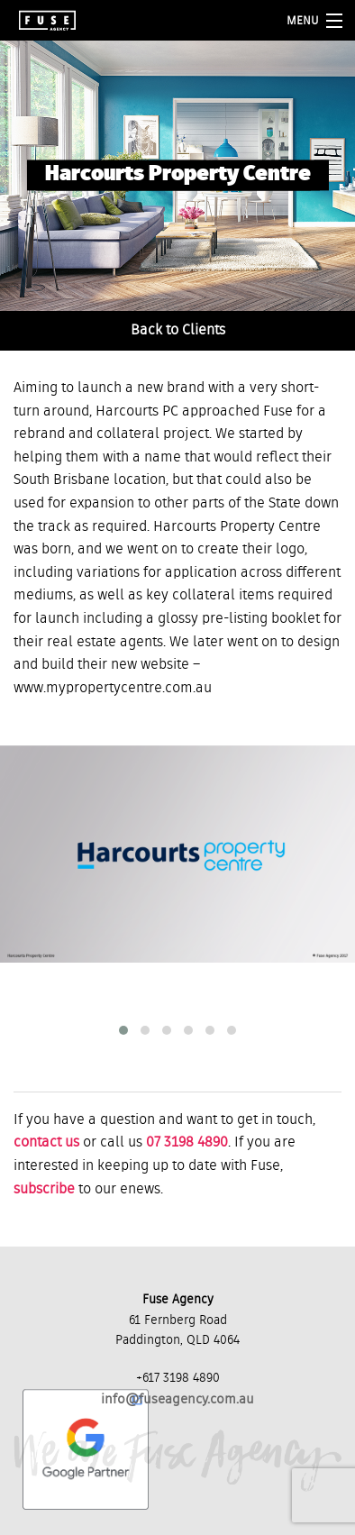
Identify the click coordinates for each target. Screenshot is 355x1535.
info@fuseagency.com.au (177, 1399)
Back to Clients (178, 331)
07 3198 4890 (187, 1143)
